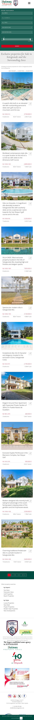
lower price (21, 71)
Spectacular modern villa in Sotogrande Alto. (13, 308)
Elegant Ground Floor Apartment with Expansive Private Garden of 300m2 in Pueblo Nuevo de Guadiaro (15, 406)
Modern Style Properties (11, 609)
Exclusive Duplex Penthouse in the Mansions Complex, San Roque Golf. (15, 455)
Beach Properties (9, 596)
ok (21, 718)
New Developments (9, 611)
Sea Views (7, 590)
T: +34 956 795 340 (17, 706)
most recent (12, 71)
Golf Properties (8, 594)
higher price (29, 71)
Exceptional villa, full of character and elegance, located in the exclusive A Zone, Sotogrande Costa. (14, 356)
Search (17, 46)
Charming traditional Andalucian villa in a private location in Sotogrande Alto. (14, 552)
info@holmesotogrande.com (17, 708)
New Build (7, 605)
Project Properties (9, 607)
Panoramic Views (9, 592)
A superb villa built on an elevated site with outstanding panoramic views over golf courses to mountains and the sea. (15, 106)
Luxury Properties (9, 603)
